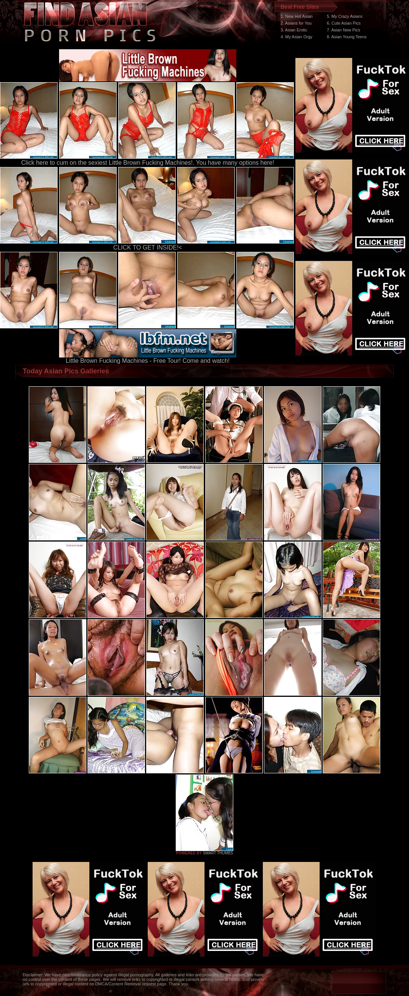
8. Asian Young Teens (347, 36)
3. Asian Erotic (294, 30)
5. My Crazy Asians (344, 16)
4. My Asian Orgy (296, 36)
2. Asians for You (296, 23)
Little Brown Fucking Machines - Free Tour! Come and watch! (147, 358)
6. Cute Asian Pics (344, 23)
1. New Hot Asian (296, 16)
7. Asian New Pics (343, 30)
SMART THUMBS (218, 853)
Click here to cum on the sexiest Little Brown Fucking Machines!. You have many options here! (147, 162)
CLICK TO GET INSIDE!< (147, 247)
